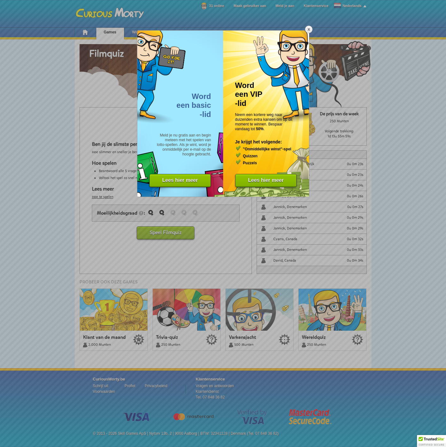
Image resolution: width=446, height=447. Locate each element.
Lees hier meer (180, 180)
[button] (431, 441)
